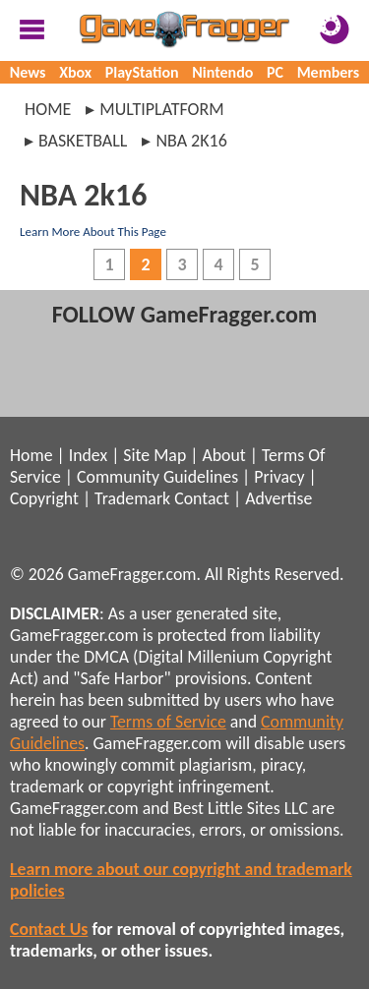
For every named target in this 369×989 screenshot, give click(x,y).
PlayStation (142, 72)
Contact (201, 498)
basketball (82, 140)
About (223, 455)
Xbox (75, 72)
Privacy (279, 477)
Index (88, 455)
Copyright (44, 498)
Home (48, 109)
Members (328, 72)
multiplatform (161, 109)
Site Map (154, 455)
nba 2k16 (190, 140)
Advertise (278, 498)
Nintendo (222, 72)
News (28, 72)
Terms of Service (168, 721)
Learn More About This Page (93, 231)
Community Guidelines (157, 477)
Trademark (132, 498)
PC (275, 72)
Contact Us (49, 929)
